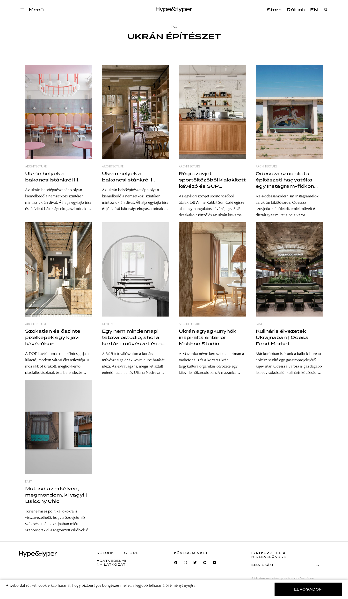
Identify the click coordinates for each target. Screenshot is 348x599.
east (259, 324)
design (107, 324)
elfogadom (308, 589)
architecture (36, 166)
